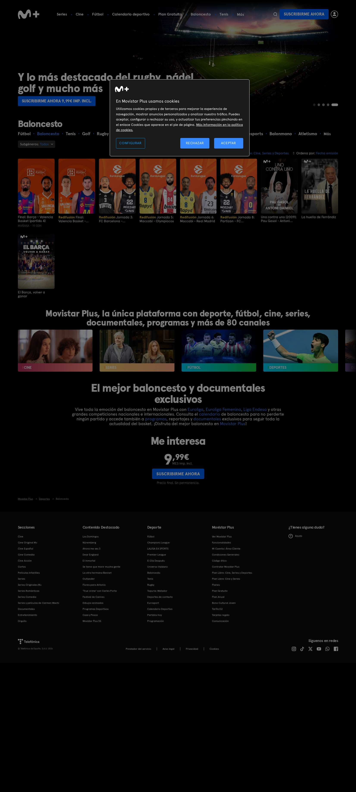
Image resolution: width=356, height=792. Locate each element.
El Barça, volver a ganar (31, 294)
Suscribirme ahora (304, 14)
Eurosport (153, 602)
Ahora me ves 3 (91, 548)
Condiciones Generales (225, 554)
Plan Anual (218, 596)
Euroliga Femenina (223, 409)
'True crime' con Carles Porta (100, 590)
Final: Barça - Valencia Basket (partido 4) (35, 219)
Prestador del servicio (138, 648)
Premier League (156, 554)
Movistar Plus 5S (92, 621)
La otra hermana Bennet (97, 572)
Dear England (91, 554)
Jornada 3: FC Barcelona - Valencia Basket (116, 219)
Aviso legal (168, 648)
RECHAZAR (195, 143)
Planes (216, 584)
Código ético (219, 560)
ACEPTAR (228, 143)
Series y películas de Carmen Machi (38, 602)
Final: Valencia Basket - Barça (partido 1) (72, 219)
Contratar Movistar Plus (225, 566)
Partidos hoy (154, 615)
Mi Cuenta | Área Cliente (226, 548)
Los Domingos (91, 536)
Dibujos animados (93, 602)
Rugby (150, 584)
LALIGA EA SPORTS (157, 548)
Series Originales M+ (30, 584)
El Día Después (156, 560)
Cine (79, 14)
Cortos (22, 566)
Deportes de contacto (160, 596)
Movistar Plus (232, 423)
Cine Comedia (26, 554)
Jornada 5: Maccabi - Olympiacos (157, 219)
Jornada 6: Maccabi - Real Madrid (197, 219)
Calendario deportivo (131, 14)
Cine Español (25, 548)
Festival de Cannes (93, 596)
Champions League (158, 542)
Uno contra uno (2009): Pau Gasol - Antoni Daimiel (278, 219)
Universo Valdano (157, 566)
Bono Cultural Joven (224, 602)
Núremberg (89, 542)
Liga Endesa (255, 409)
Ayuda (295, 536)
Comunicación (220, 621)
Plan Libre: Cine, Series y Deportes (232, 572)
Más (240, 14)
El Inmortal (89, 560)
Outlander (89, 578)
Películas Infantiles (29, 572)
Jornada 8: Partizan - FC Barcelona (237, 219)
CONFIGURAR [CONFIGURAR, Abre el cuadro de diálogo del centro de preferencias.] (130, 143)
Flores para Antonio (94, 584)
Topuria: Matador (157, 590)
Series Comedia (27, 596)
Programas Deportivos (95, 608)
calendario (209, 413)
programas (155, 418)
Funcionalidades (221, 542)
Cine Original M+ (27, 542)
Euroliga (195, 409)
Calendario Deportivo (160, 608)
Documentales (26, 608)
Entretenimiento (27, 615)
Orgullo (22, 621)
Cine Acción (25, 560)
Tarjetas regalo (220, 615)
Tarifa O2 (217, 608)
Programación (155, 621)
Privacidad (192, 648)
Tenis (224, 14)
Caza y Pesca (90, 615)
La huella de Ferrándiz (318, 217)
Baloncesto (201, 14)
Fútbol (98, 14)
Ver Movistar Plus (222, 536)
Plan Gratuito (170, 14)
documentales (207, 418)
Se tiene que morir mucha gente (101, 566)
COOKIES (214, 648)
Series (62, 14)
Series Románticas (28, 590)
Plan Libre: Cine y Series (226, 578)
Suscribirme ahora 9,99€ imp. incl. (59, 100)
